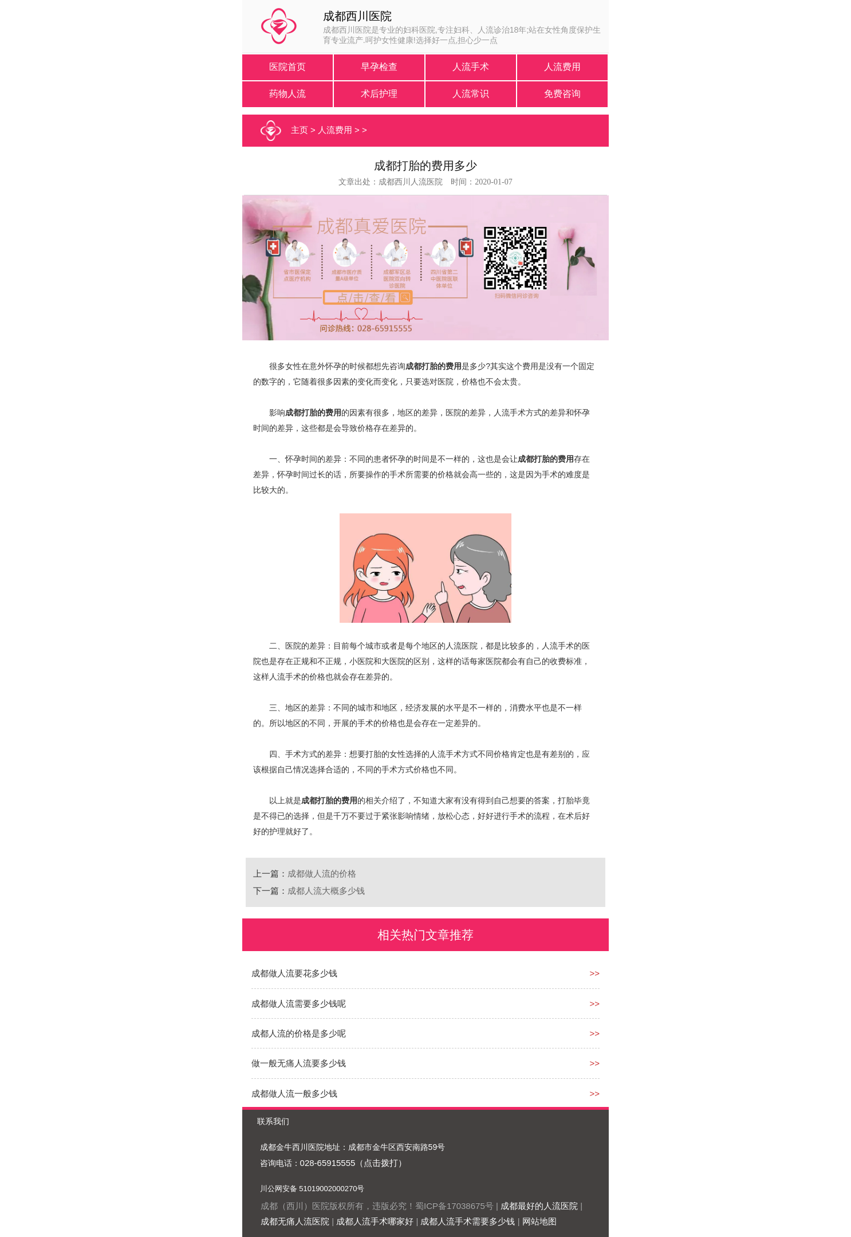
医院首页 (287, 67)
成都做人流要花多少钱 (294, 973)
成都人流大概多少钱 (326, 891)
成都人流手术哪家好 (374, 1221)
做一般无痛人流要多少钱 (298, 1063)
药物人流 (287, 94)
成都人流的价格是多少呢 (298, 1033)
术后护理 (379, 94)
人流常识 (470, 94)
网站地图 (539, 1221)
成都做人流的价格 (321, 873)
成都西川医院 (357, 16)
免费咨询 (562, 94)
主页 (299, 130)
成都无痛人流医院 (295, 1221)
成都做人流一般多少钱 (294, 1093)
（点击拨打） (381, 1163)
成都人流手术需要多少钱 (467, 1221)
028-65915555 (328, 1163)
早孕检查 (379, 67)
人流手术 (470, 67)
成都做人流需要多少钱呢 (298, 1003)
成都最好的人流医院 (539, 1206)
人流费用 (562, 67)
